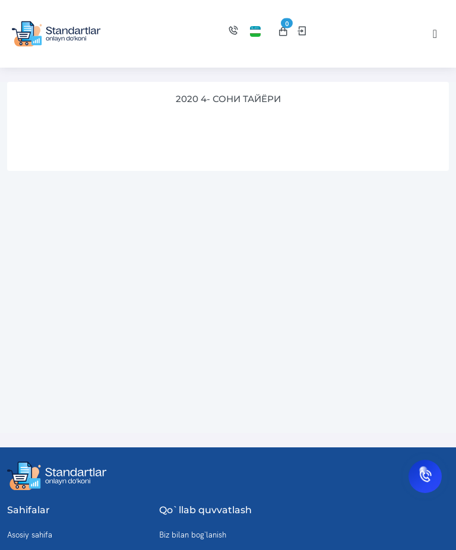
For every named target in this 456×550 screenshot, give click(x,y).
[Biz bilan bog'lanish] (233, 32)
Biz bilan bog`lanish (192, 534)
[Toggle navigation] (435, 34)
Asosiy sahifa (29, 534)
